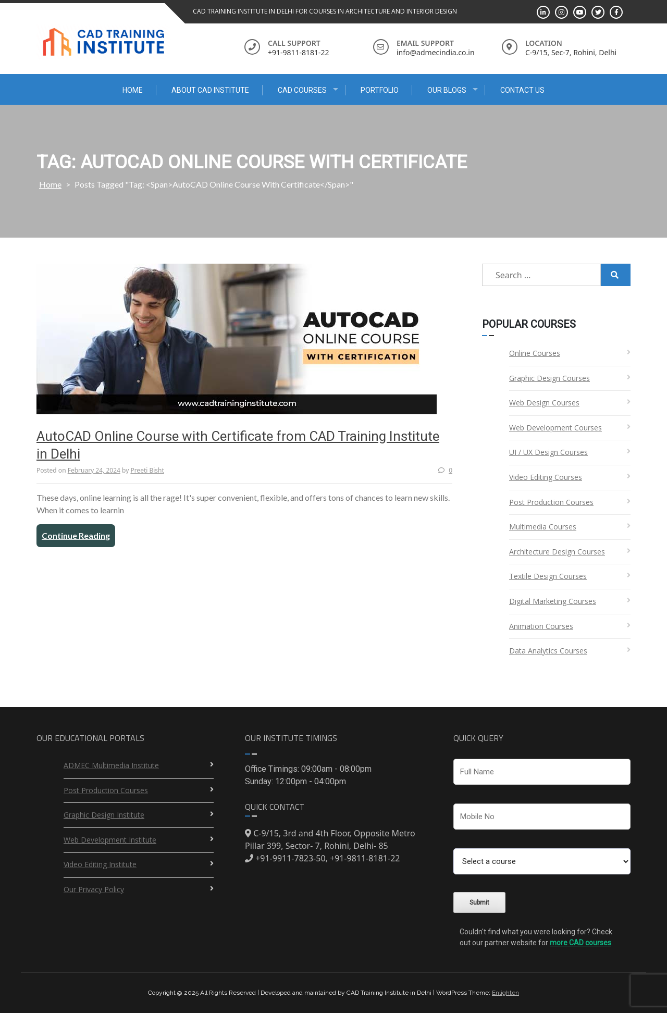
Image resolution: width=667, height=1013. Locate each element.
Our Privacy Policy (94, 889)
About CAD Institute (210, 90)
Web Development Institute (110, 840)
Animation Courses (541, 626)
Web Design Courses (544, 402)
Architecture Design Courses (557, 552)
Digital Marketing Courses (552, 601)
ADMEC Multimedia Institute (111, 765)
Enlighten (505, 992)
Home (132, 90)
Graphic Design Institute (104, 815)
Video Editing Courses (545, 477)
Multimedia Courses (542, 527)
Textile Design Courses (548, 576)
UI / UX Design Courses (548, 452)
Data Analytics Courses (548, 651)
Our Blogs (446, 90)
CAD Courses (302, 90)
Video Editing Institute (100, 864)
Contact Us (522, 90)
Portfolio (380, 90)
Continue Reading (76, 535)
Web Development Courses (555, 428)
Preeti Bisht (147, 470)
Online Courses (534, 353)
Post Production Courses (551, 502)
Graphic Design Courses (549, 378)
